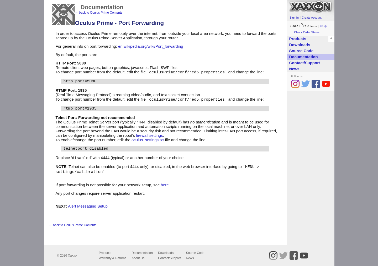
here (165, 186)
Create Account (311, 17)
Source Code (301, 50)
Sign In (294, 17)
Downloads (299, 44)
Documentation (303, 57)
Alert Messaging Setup (88, 207)
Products (105, 253)
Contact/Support (304, 63)
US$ (323, 26)
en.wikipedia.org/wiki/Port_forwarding (150, 46)
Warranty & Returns (112, 258)
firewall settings (149, 136)
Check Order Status (306, 32)
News (294, 69)
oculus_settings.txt (148, 140)
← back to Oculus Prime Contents (99, 12)
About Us (138, 258)
